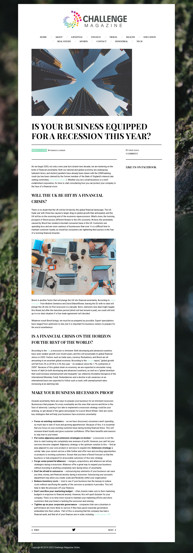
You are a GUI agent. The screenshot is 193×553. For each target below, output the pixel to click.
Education (150, 37)
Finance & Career (58, 150)
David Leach (134, 150)
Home (43, 37)
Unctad (90, 360)
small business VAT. (103, 514)
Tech (139, 41)
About (58, 37)
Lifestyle (77, 37)
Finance (96, 37)
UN (48, 350)
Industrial (121, 41)
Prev (37, 529)
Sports (84, 41)
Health (130, 37)
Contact (101, 41)
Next (110, 529)
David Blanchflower (59, 180)
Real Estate (64, 41)
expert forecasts (39, 303)
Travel (113, 37)
